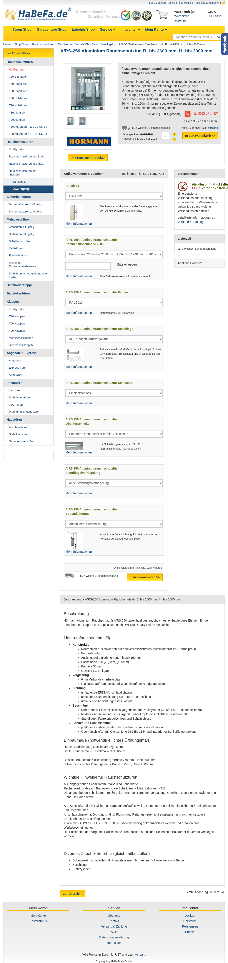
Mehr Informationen (78, 223)
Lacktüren (15, 390)
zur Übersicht (72, 893)
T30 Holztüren (18, 98)
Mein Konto (38, 915)
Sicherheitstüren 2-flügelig (25, 211)
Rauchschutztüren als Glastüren (77, 44)
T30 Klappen (17, 316)
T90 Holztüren (18, 105)
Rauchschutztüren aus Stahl (26, 156)
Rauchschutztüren (43, 44)
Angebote (15, 360)
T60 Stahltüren (18, 83)
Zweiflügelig (108, 44)
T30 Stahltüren (18, 76)
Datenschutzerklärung (114, 937)
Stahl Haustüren (19, 434)
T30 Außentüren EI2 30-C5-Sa (28, 126)
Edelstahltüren (18, 255)
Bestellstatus (38, 921)
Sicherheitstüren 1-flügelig (25, 204)
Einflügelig (19, 181)
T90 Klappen (17, 330)
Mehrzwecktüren (19, 219)
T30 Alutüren (17, 112)
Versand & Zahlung (191, 222)
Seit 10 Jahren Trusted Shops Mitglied (171, 2)
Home (7, 44)
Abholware (15, 374)
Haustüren (14, 419)
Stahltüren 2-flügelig (21, 234)
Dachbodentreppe (20, 285)
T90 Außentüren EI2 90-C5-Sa (28, 133)
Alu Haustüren (18, 427)
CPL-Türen (16, 404)
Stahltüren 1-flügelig (21, 227)
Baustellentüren (18, 293)
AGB (114, 932)
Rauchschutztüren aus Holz (26, 163)
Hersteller (189, 921)
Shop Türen (21, 44)
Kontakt (114, 921)
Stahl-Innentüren (19, 397)
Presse (190, 932)
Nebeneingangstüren (22, 441)
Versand (158, 567)
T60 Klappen (17, 323)
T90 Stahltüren (18, 91)
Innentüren (14, 383)
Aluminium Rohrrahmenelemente (22, 264)
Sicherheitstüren (19, 197)
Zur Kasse (214, 16)
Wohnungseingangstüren (24, 411)
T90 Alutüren (17, 119)
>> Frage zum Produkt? (88, 157)
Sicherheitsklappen (21, 345)
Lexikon (190, 915)
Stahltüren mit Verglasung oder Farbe (28, 275)
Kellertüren (16, 248)
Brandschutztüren (20, 62)
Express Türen (18, 367)
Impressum (114, 943)
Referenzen (190, 926)
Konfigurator (16, 69)
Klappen (13, 301)
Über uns (114, 915)
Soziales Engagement (208, 2)
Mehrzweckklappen (21, 337)
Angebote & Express (22, 353)
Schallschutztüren (20, 241)
